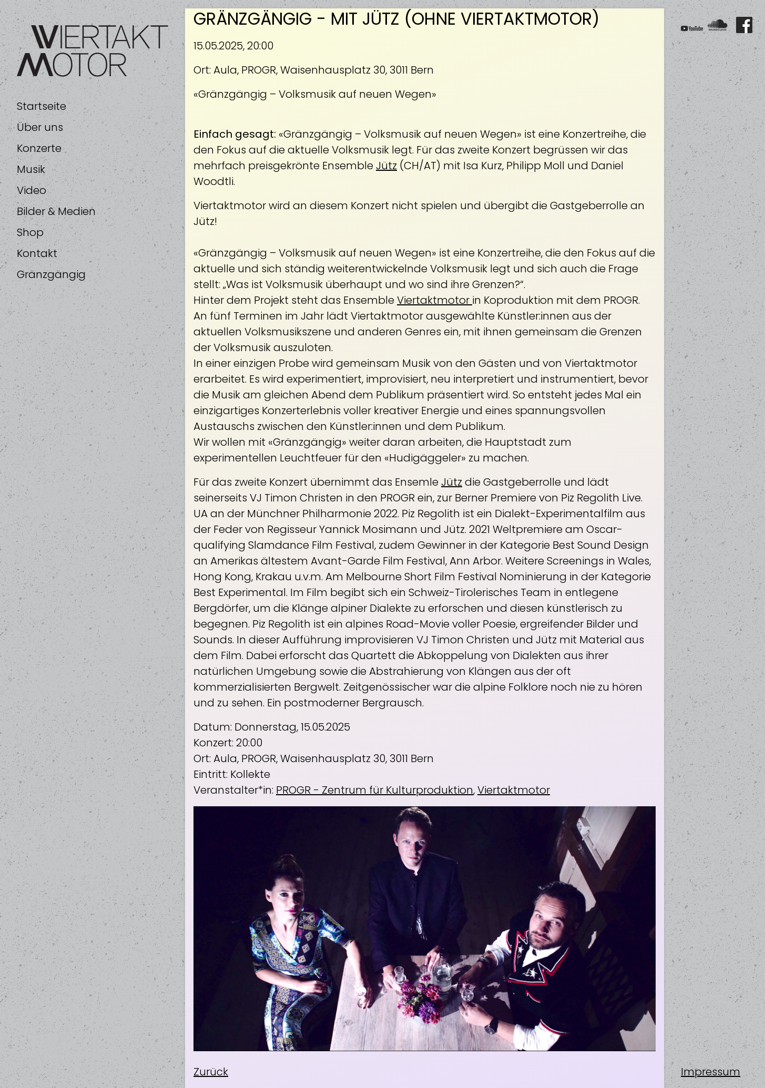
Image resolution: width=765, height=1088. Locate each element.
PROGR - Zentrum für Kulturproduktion (374, 790)
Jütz (386, 165)
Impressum (710, 1071)
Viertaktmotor (434, 300)
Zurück (210, 1071)
